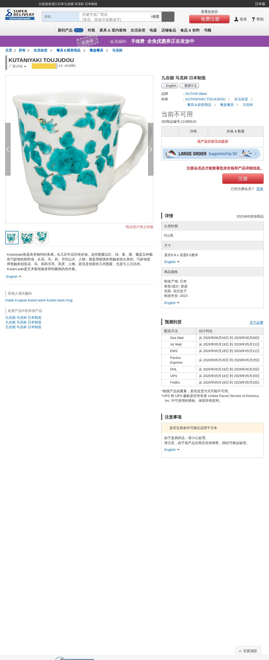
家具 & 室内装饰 (113, 30)
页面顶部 (250, 651)
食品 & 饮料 (190, 30)
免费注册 (210, 19)
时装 (91, 30)
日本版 (260, 4)
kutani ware (37, 300)
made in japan (16, 300)
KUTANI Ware (196, 94)
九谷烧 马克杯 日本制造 (23, 317)
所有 (22, 50)
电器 (153, 30)
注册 (243, 178)
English (171, 85)
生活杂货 (138, 30)
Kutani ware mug (59, 300)
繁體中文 (190, 85)
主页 (8, 50)
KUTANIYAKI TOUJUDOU (205, 99)
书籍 (207, 30)
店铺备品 (168, 30)
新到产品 (71, 30)
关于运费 (256, 322)
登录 (259, 189)
